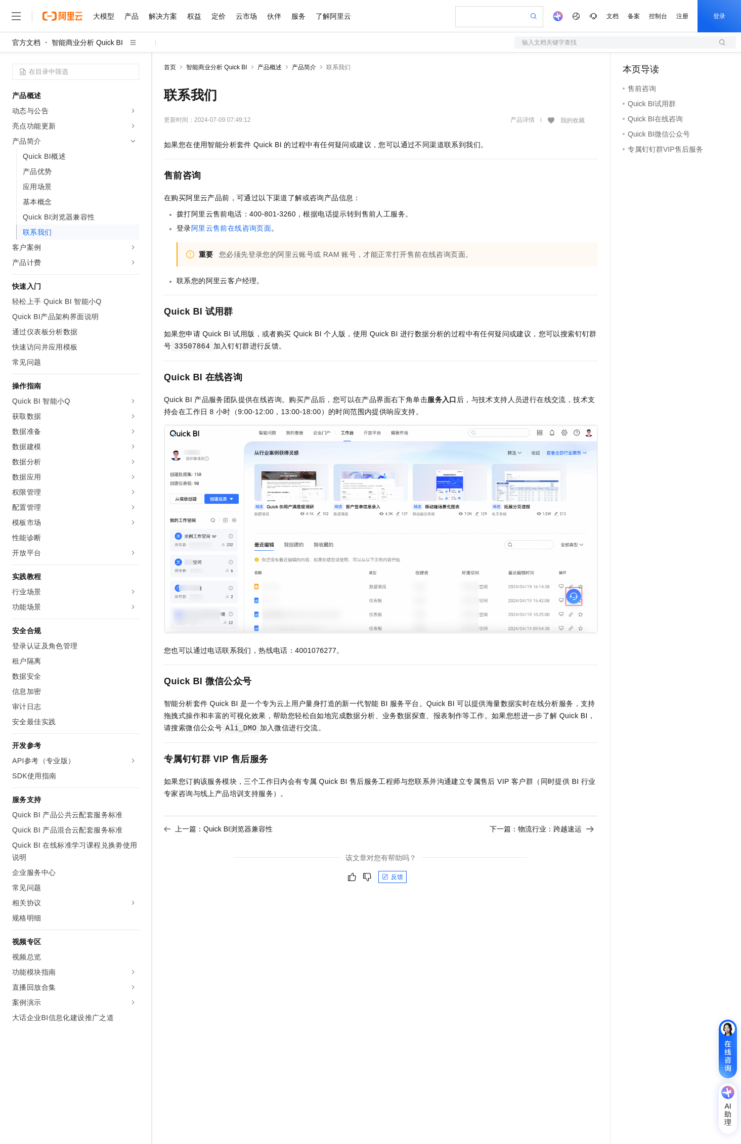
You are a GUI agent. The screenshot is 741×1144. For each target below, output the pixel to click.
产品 (131, 16)
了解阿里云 (333, 16)
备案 (634, 16)
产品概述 (269, 67)
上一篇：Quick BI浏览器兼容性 (218, 829)
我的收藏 (572, 120)
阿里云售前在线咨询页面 (231, 228)
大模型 (103, 16)
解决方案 (163, 16)
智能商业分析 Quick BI (87, 42)
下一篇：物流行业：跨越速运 (542, 829)
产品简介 (304, 67)
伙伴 (274, 16)
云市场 (246, 16)
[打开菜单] (16, 16)
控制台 (658, 16)
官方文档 (26, 42)
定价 (218, 16)
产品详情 (522, 119)
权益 (194, 16)
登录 (719, 16)
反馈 (392, 877)
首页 (170, 67)
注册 (682, 16)
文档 (612, 16)
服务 (298, 16)
